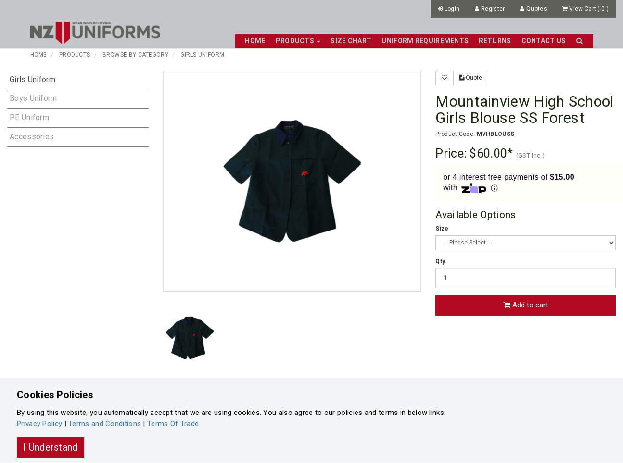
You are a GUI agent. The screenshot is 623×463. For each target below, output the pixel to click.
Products (74, 54)
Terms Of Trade (173, 423)
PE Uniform (29, 117)
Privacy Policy (39, 423)
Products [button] (298, 41)
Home (255, 41)
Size (441, 228)
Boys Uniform (33, 98)
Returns (495, 41)
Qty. (440, 261)
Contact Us (543, 41)
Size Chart (351, 41)
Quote (470, 77)
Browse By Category (135, 54)
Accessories (32, 136)
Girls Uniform (202, 54)
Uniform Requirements (425, 41)
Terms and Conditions (104, 423)
